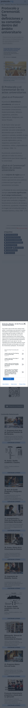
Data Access (14, 384)
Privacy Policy (22, 384)
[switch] (22, 354)
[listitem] (14, 350)
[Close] (25, 324)
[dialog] (14, 354)
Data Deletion (6, 384)
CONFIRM (8, 378)
